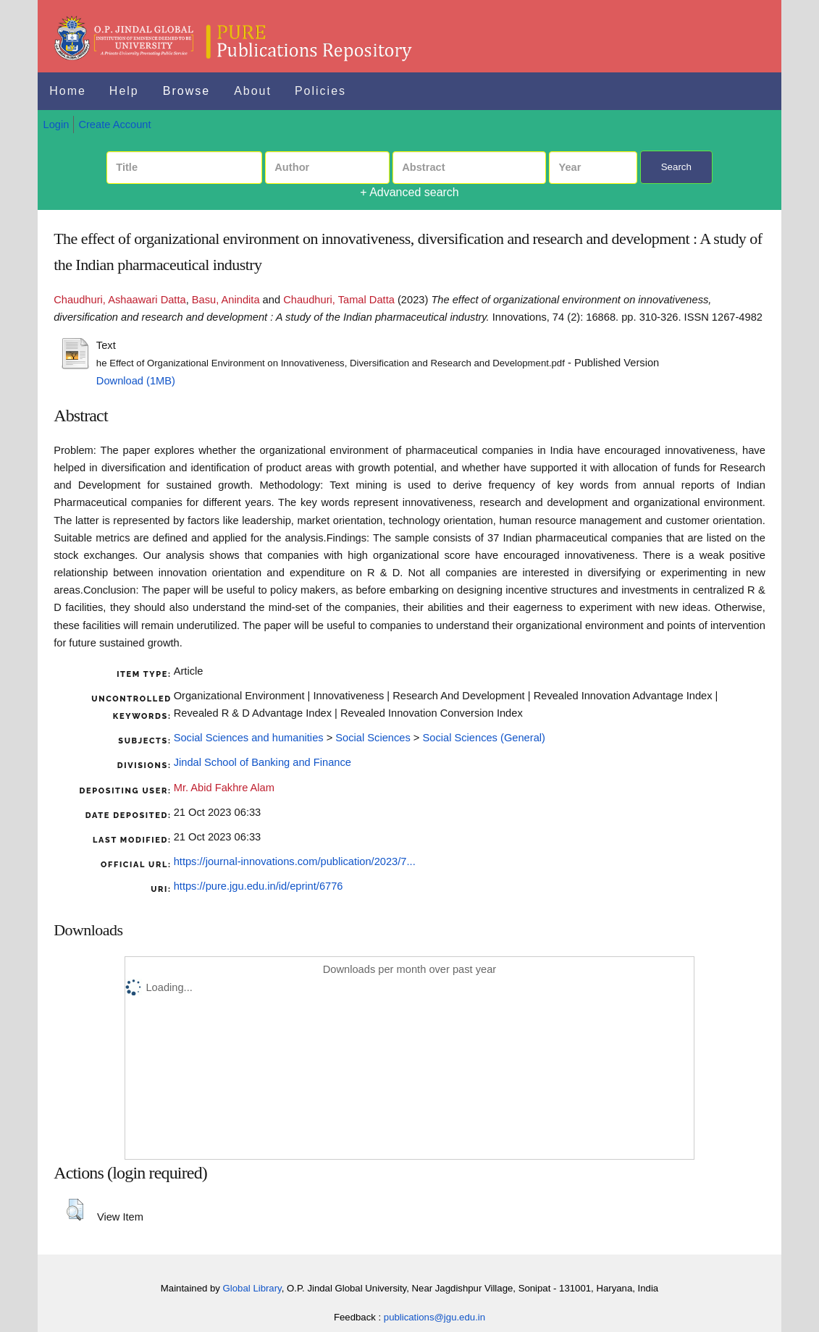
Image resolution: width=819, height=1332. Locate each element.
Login (56, 124)
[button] (75, 1210)
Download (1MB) (135, 381)
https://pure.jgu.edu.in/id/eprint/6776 (258, 886)
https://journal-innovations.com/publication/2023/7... (295, 861)
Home (67, 91)
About (253, 91)
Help (124, 91)
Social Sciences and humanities (249, 737)
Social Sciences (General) (483, 737)
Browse (186, 91)
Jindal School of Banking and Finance (262, 762)
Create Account (114, 124)
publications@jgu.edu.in (434, 1317)
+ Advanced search (409, 192)
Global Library (252, 1288)
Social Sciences (372, 737)
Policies (320, 91)
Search (676, 166)
